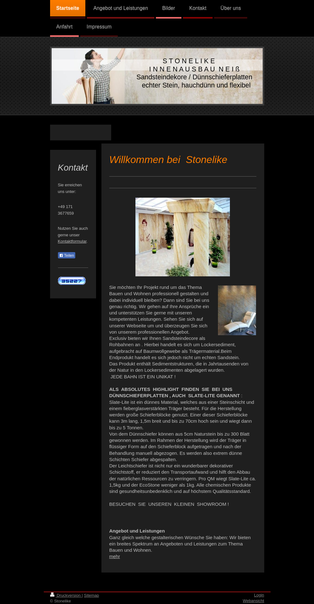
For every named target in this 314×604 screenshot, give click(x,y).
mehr (114, 556)
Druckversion (66, 595)
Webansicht (253, 600)
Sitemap (91, 595)
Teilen (66, 255)
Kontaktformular (72, 241)
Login (259, 595)
